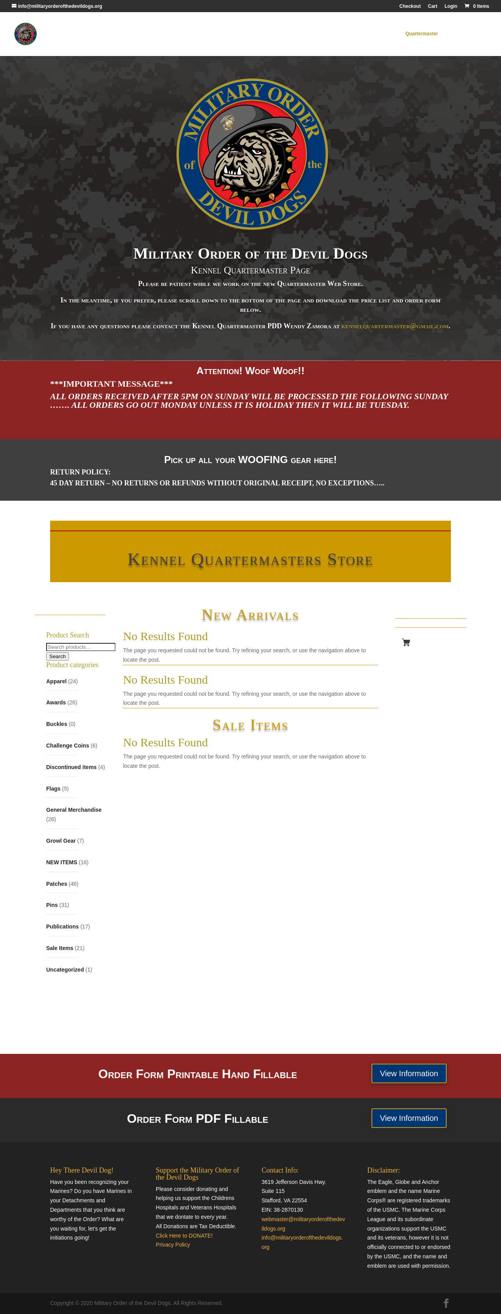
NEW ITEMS (61, 862)
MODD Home (381, 34)
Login (451, 6)
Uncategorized (65, 969)
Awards (56, 702)
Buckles (56, 724)
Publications (62, 926)
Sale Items (59, 948)
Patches (56, 884)
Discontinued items (71, 767)
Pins (52, 905)
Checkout (410, 6)
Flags (53, 789)
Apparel (56, 681)
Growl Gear (61, 841)
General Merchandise (74, 810)
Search (57, 656)
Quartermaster (421, 34)
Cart (432, 6)
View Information (409, 1073)
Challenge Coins (67, 745)
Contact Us (460, 34)
